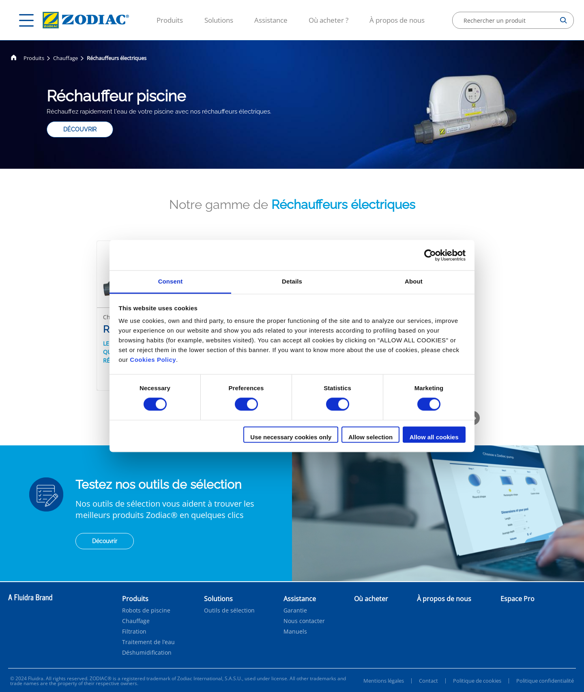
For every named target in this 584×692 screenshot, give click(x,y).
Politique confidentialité (545, 680)
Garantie (295, 610)
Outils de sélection (229, 610)
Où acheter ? (328, 20)
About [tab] (414, 281)
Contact (428, 680)
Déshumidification (147, 652)
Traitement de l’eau (148, 642)
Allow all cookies (434, 437)
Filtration (134, 631)
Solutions (218, 20)
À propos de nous (397, 20)
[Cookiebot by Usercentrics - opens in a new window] (430, 255)
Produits (170, 20)
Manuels (295, 631)
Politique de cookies (477, 680)
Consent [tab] (170, 281)
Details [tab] (292, 281)
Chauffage (65, 58)
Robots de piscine (146, 610)
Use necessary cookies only (290, 437)
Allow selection (370, 437)
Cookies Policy (153, 359)
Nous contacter (304, 621)
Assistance (271, 20)
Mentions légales (383, 680)
